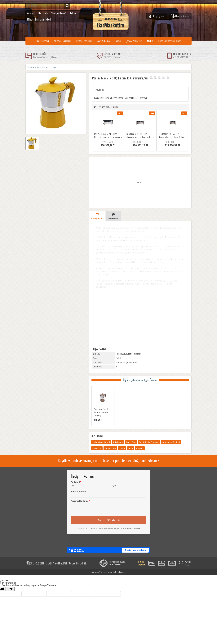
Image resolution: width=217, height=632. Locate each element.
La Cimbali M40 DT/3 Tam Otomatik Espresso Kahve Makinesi (140, 135)
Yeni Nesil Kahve (110, 448)
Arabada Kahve (118, 442)
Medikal (150, 41)
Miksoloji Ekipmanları (62, 41)
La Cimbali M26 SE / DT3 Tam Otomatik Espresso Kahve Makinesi (108, 135)
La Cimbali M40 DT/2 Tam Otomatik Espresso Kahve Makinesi (172, 135)
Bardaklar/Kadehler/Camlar (169, 41)
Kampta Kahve (131, 442)
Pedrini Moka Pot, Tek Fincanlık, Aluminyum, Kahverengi (101, 412)
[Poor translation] (10, 589)
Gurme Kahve (96, 448)
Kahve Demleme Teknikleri (171, 442)
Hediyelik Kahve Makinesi (101, 442)
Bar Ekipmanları (42, 41)
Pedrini (130, 448)
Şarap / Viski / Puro (134, 41)
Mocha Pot (140, 448)
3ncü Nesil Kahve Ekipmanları (149, 442)
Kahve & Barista (103, 41)
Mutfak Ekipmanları (84, 41)
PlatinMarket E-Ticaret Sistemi (102, 572)
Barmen (118, 41)
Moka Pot (122, 448)
